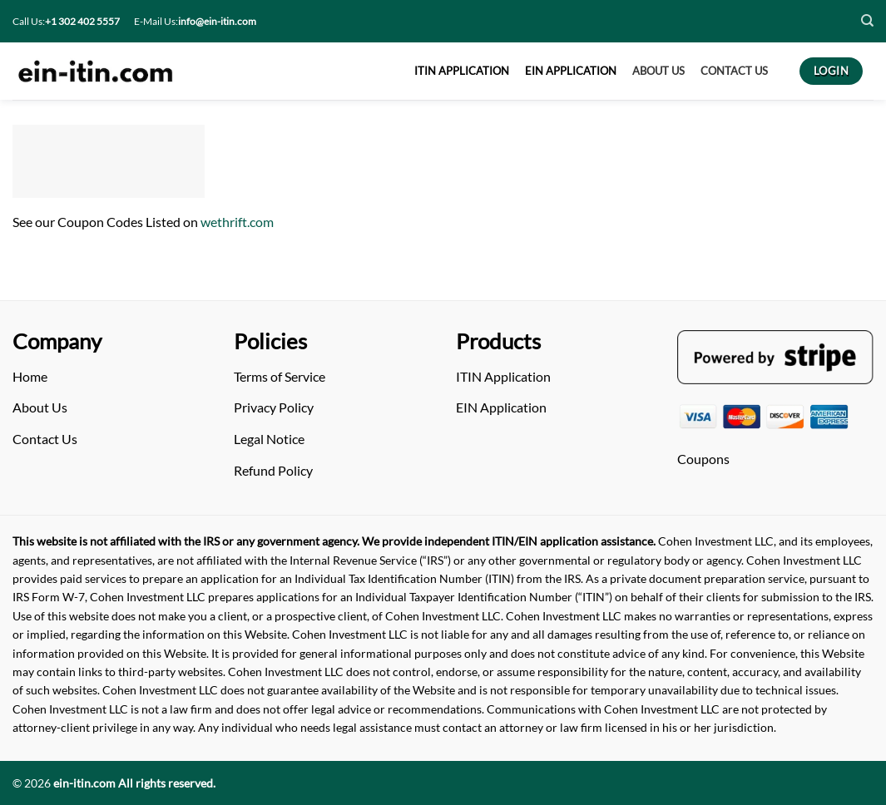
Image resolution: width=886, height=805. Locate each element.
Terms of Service (279, 376)
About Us (39, 407)
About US (658, 70)
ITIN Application (503, 376)
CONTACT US (734, 70)
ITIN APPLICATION (461, 70)
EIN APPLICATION (570, 70)
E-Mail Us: (195, 21)
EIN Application (501, 407)
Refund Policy (273, 470)
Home (29, 376)
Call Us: (66, 21)
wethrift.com (237, 222)
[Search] (867, 20)
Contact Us (44, 439)
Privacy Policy (274, 407)
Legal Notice (269, 439)
